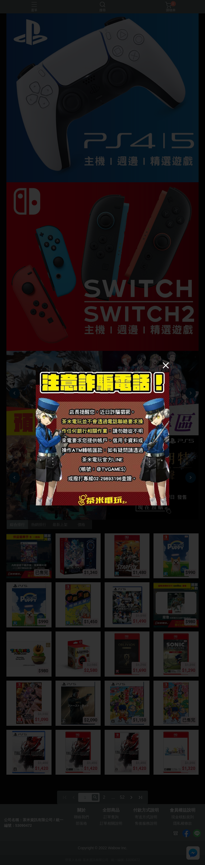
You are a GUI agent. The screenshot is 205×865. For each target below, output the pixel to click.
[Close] (165, 365)
